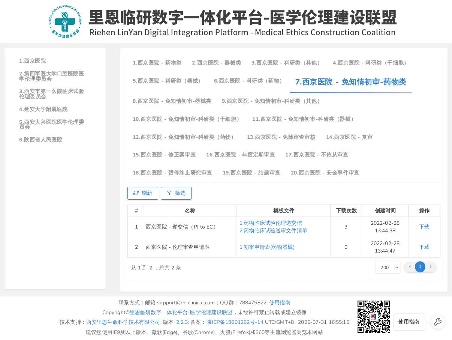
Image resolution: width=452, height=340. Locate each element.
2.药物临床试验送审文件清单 (273, 230)
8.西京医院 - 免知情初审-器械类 (172, 101)
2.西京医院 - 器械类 (216, 62)
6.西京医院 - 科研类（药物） (249, 80)
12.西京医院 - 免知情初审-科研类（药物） (184, 137)
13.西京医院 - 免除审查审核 (281, 137)
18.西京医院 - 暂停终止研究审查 (172, 172)
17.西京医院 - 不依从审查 (316, 154)
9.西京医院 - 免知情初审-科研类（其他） (272, 101)
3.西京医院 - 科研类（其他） (286, 62)
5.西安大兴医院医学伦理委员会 (51, 125)
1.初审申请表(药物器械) (267, 247)
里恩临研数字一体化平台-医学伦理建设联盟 (181, 312)
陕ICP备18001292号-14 (235, 322)
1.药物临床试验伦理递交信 (270, 223)
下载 (424, 226)
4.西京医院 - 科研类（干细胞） (371, 62)
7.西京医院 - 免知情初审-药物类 (351, 82)
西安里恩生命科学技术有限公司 (123, 322)
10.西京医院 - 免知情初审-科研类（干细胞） (187, 119)
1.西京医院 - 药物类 (157, 62)
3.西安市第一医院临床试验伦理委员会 (51, 94)
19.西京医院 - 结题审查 (251, 172)
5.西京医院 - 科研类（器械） (168, 80)
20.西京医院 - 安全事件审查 (325, 172)
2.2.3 (182, 322)
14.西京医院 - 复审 (349, 137)
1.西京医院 (32, 61)
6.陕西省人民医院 (40, 139)
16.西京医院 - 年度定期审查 (240, 154)
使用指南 (279, 302)
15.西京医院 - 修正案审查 (164, 154)
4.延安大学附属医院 (43, 109)
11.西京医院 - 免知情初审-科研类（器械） (304, 119)
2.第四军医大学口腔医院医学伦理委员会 (51, 76)
